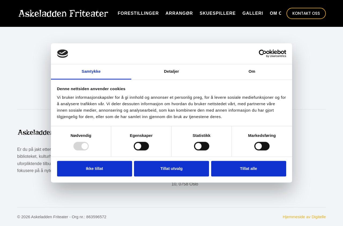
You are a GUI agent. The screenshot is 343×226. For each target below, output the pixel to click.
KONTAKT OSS (306, 13)
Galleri (253, 13)
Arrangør (179, 13)
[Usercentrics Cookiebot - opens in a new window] (262, 54)
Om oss (279, 13)
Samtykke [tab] (91, 71)
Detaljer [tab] (171, 71)
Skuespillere (218, 13)
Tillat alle (248, 168)
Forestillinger (138, 13)
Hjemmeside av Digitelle (304, 216)
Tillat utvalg (171, 168)
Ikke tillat (94, 168)
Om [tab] (251, 71)
